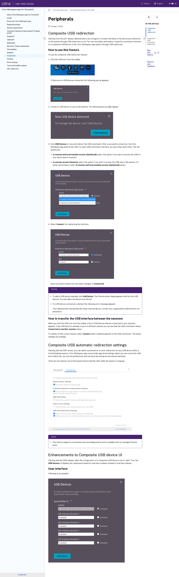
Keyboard (10, 36)
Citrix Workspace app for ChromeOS (82, 10)
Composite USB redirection (151, 31)
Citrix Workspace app (60, 10)
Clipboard (10, 40)
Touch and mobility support (17, 65)
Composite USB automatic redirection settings (151, 43)
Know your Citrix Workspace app (19, 21)
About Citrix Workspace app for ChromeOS (23, 15)
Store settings (12, 62)
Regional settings (13, 25)
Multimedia (11, 43)
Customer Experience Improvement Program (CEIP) (23, 32)
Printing (10, 59)
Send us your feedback (151, 64)
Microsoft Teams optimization (18, 46)
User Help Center (24, 3)
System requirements (15, 28)
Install (9, 18)
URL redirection (13, 69)
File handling (12, 49)
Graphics (10, 53)
